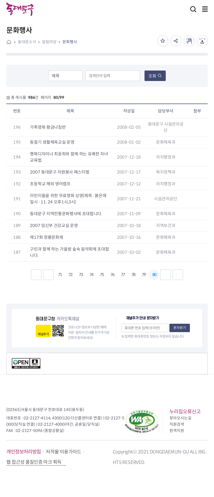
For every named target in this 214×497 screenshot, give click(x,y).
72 (70, 274)
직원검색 (176, 424)
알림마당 (49, 41)
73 (81, 274)
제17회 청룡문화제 (46, 237)
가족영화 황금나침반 (48, 127)
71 (60, 274)
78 (133, 274)
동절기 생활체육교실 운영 (52, 142)
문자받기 (179, 328)
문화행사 (69, 41)
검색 (191, 12)
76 (112, 274)
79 (144, 274)
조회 (155, 76)
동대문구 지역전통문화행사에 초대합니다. (66, 214)
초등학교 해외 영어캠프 (50, 184)
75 (102, 274)
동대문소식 (27, 41)
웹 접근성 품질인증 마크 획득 (33, 462)
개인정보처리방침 (23, 452)
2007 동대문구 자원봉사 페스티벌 (59, 172)
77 (123, 274)
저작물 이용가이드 (63, 452)
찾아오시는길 (180, 417)
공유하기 (176, 41)
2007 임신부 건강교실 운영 (54, 225)
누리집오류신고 (185, 412)
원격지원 (176, 430)
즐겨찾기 (163, 41)
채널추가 (43, 334)
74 (91, 274)
